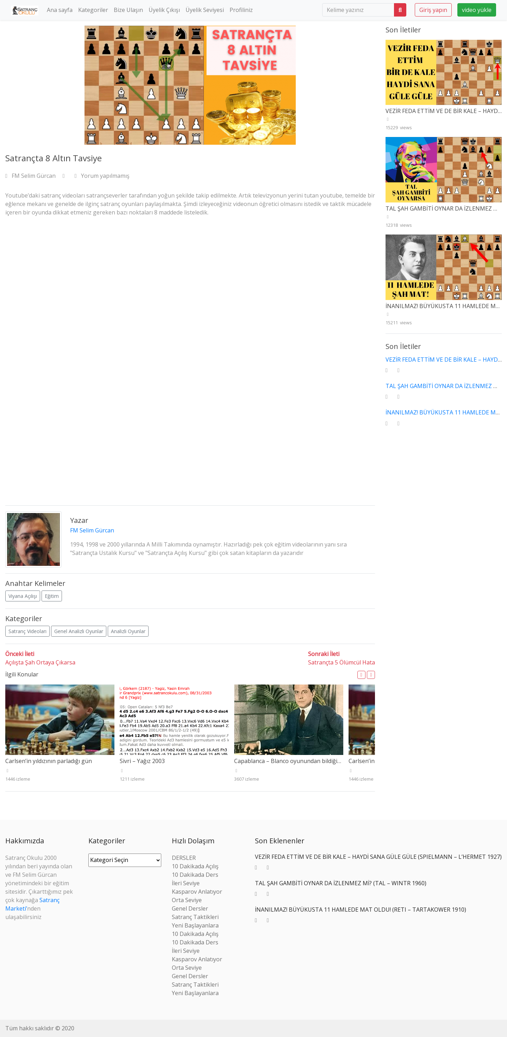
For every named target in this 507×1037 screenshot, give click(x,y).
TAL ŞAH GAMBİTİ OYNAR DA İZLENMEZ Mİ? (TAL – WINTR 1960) (340, 883)
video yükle (477, 10)
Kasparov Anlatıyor (197, 891)
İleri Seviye (186, 883)
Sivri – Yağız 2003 (142, 761)
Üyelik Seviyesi (205, 10)
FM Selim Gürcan (31, 176)
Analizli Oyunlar (128, 631)
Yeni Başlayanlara (195, 925)
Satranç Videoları (27, 631)
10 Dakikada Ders (195, 875)
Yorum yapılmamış (102, 176)
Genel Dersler (190, 908)
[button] (361, 675)
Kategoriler (93, 10)
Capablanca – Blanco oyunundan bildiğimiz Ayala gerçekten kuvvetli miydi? (332, 761)
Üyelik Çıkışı (164, 10)
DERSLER (184, 858)
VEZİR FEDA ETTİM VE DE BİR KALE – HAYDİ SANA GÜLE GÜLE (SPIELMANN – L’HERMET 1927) (378, 857)
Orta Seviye (187, 900)
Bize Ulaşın (128, 10)
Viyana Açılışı (22, 596)
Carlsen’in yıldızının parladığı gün (48, 761)
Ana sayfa (60, 10)
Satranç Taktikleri (195, 917)
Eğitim (52, 596)
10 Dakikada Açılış (195, 866)
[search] (358, 10)
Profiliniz (241, 10)
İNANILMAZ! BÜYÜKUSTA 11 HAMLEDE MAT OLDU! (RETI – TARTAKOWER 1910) (360, 909)
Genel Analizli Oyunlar (78, 631)
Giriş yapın (433, 10)
